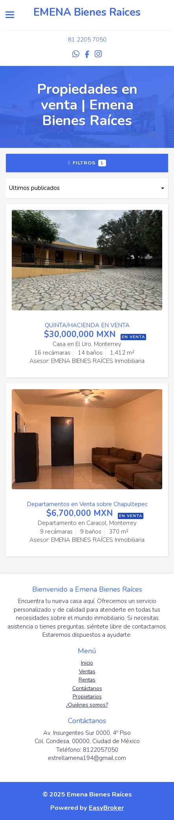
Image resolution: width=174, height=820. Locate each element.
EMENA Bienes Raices (87, 12)
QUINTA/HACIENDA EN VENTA (87, 325)
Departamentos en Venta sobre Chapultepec (87, 504)
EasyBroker (106, 807)
